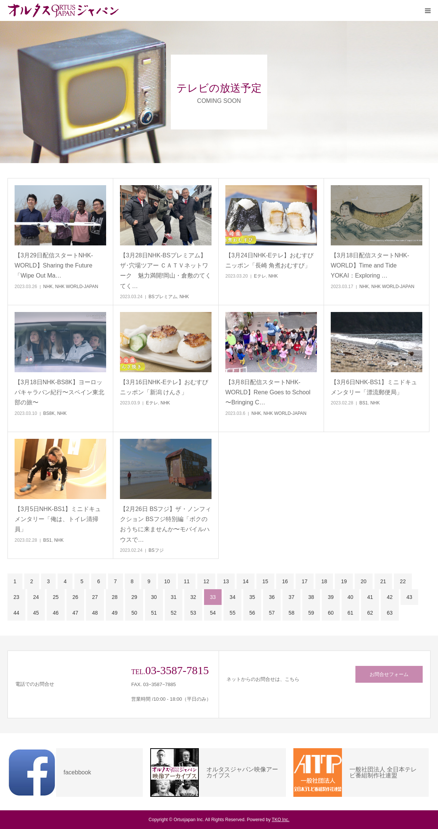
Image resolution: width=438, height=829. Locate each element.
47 (75, 613)
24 (36, 597)
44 (16, 613)
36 (272, 597)
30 (154, 597)
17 (305, 581)
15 (265, 581)
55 (232, 613)
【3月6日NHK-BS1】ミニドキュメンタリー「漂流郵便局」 (374, 387)
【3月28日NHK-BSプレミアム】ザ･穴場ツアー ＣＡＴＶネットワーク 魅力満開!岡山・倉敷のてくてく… (165, 270)
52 (174, 613)
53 (193, 613)
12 (206, 581)
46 (56, 613)
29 (134, 597)
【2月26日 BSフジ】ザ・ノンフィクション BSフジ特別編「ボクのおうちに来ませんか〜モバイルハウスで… (165, 524)
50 (134, 613)
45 (36, 613)
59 (311, 613)
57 (272, 613)
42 (390, 597)
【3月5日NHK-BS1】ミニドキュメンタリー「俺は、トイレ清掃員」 (58, 519)
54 (213, 613)
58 (291, 613)
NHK (48, 286)
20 (364, 581)
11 (187, 581)
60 (331, 613)
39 (331, 597)
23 (16, 597)
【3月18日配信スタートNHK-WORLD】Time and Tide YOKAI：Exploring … (370, 265)
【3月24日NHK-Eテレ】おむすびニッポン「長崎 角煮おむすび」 (269, 260)
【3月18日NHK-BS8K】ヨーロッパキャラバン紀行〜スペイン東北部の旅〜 (59, 392)
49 (115, 613)
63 (390, 613)
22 (403, 581)
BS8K (49, 413)
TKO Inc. (280, 819)
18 (324, 581)
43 (410, 597)
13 (226, 581)
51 (154, 613)
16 (285, 581)
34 (232, 597)
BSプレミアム (163, 296)
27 (95, 597)
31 (174, 597)
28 (115, 597)
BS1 (364, 403)
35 (252, 597)
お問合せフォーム (389, 674)
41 (370, 597)
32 (193, 597)
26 (75, 597)
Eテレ (260, 276)
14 (246, 581)
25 (56, 597)
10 (167, 581)
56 (252, 613)
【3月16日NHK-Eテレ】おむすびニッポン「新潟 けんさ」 (164, 387)
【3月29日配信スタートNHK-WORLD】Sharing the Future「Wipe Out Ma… (54, 265)
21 (383, 581)
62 (370, 613)
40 (351, 597)
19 (344, 581)
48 (95, 613)
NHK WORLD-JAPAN (76, 286)
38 (311, 597)
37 (291, 597)
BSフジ (156, 550)
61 (351, 613)
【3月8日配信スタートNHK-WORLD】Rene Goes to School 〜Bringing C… (268, 392)
